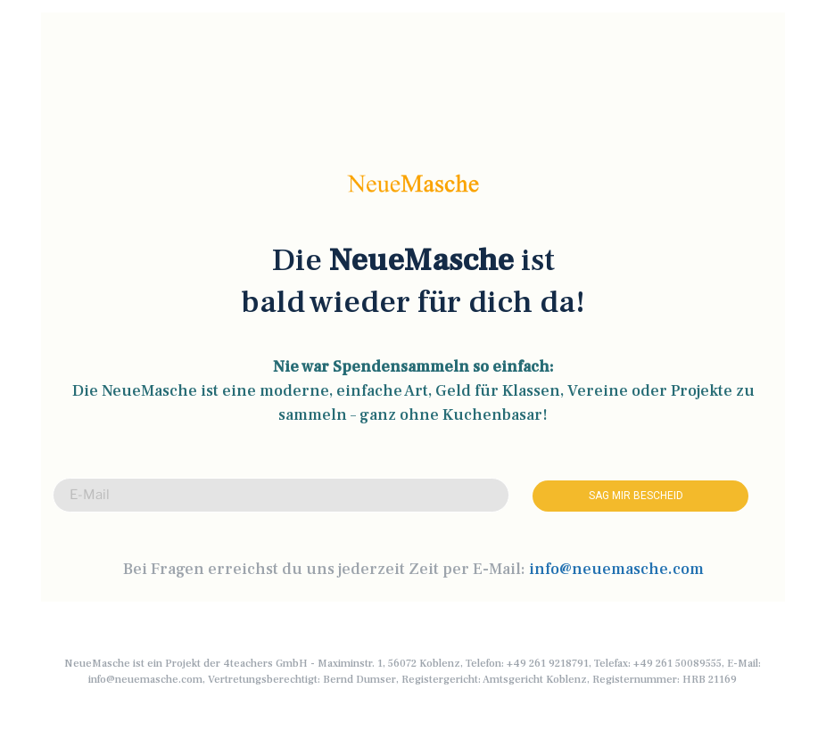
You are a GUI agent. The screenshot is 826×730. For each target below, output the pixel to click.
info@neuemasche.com (616, 569)
